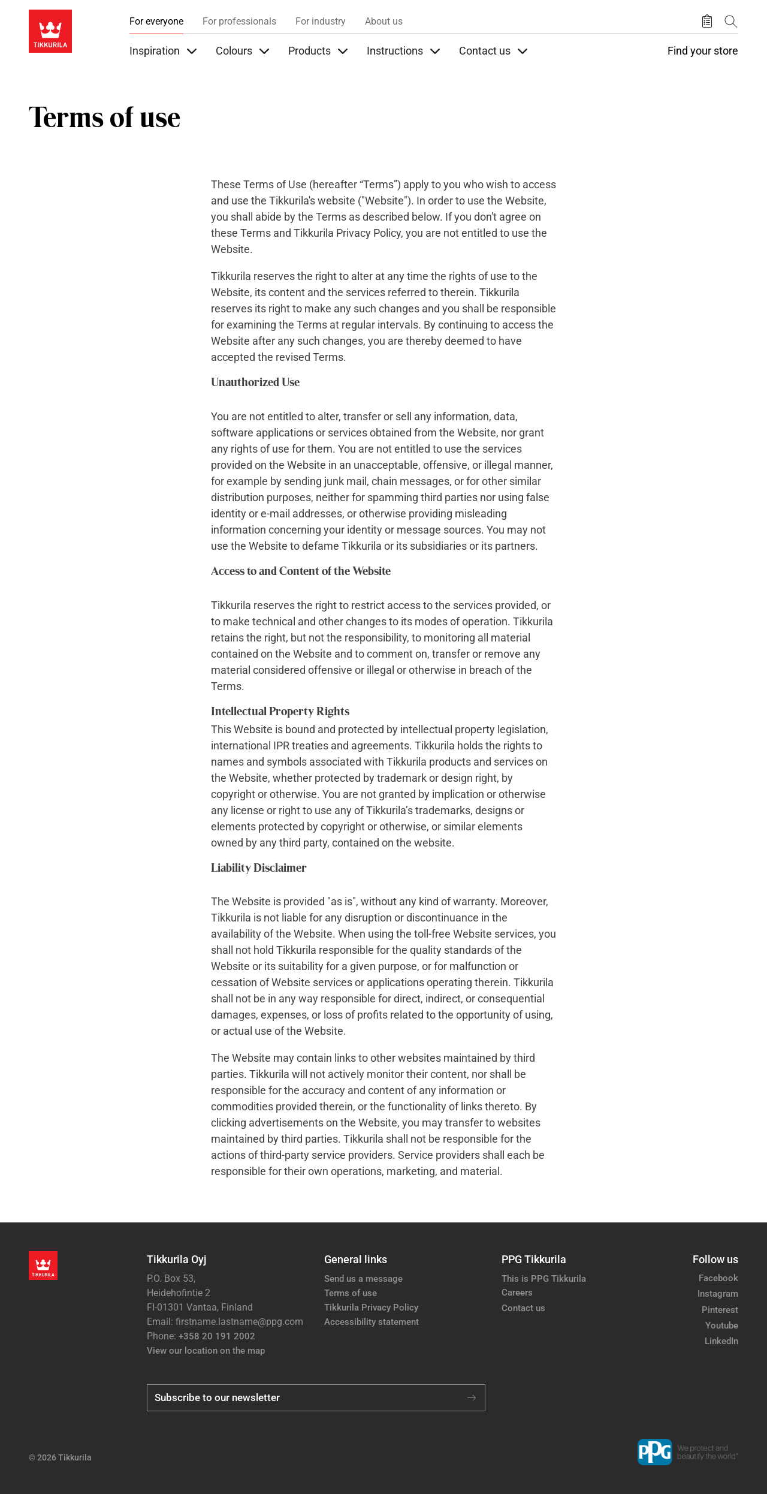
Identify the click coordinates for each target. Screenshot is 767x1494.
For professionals (239, 21)
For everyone (156, 21)
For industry (320, 21)
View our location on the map (206, 1350)
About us (384, 21)
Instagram (717, 1293)
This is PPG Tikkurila (544, 1278)
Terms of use (350, 1293)
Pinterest (720, 1310)
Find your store (703, 51)
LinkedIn (721, 1341)
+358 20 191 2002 (217, 1336)
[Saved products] (707, 21)
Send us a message (363, 1278)
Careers (517, 1292)
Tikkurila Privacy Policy (371, 1307)
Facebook (718, 1278)
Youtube (721, 1325)
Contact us (523, 1308)
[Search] (731, 21)
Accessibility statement (371, 1322)
